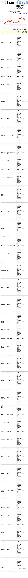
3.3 (17, 27)
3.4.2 (22, 27)
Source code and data (5, 572)
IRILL (26, 570)
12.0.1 (21, 29)
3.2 (14, 27)
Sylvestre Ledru (13, 570)
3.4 (19, 27)
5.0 (17, 28)
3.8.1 (8, 28)
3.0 (10, 27)
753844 (26, 101)
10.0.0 (14, 29)
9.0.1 (25, 28)
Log (23, 42)
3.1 (12, 27)
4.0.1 (14, 28)
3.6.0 (4, 28)
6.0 (19, 28)
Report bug (13, 572)
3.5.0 (25, 27)
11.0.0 (18, 29)
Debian (20, 570)
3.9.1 (11, 28)
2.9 (7, 27)
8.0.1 (22, 28)
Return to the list (23, 13)
